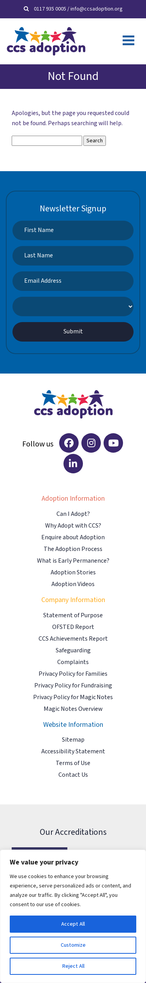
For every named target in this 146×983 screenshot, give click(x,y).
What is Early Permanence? (73, 561)
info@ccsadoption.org (96, 8)
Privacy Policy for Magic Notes (73, 697)
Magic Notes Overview (73, 709)
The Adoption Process (73, 549)
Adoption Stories (73, 573)
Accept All (73, 924)
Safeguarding (73, 650)
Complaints (73, 662)
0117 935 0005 (50, 8)
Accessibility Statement (73, 751)
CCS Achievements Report (73, 639)
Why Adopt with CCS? (73, 526)
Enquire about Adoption (73, 537)
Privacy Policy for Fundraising (73, 686)
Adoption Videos (73, 584)
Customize (73, 945)
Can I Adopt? (73, 514)
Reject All (73, 966)
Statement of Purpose (73, 615)
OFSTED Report (73, 627)
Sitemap (73, 740)
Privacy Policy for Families (73, 674)
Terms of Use (73, 763)
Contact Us (73, 775)
